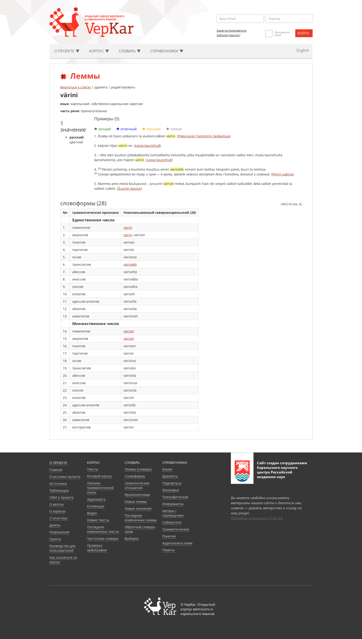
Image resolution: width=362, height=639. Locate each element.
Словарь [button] (130, 51)
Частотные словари (102, 538)
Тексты (92, 469)
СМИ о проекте (61, 497)
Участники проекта (64, 476)
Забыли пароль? (228, 35)
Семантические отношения (137, 485)
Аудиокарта (96, 499)
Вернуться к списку (75, 87)
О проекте (58, 463)
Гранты (55, 539)
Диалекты (170, 476)
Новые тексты (98, 520)
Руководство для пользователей (62, 548)
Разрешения (59, 532)
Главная (55, 469)
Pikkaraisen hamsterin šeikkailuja (203, 136)
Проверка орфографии (97, 547)
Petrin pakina (282, 174)
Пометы (168, 550)
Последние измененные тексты (103, 529)
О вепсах (56, 504)
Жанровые (170, 490)
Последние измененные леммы (141, 517)
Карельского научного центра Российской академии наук (277, 472)
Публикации (59, 490)
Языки (167, 469)
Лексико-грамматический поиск (100, 487)
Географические (175, 497)
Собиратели (171, 522)
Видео (92, 513)
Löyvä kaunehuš (147, 145)
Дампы (54, 525)
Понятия (169, 536)
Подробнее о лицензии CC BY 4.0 (257, 518)
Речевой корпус (99, 476)
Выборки (132, 538)
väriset (129, 331)
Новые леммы (136, 501)
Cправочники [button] (166, 51)
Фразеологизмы (137, 494)
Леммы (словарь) (138, 469)
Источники (58, 483)
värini (128, 227)
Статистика (58, 518)
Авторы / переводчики (173, 513)
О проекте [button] (66, 51)
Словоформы (135, 476)
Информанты (173, 504)
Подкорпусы (172, 483)
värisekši (130, 264)
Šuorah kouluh (129, 188)
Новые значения (138, 508)
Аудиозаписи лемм (177, 543)
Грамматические (175, 529)
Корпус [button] (99, 51)
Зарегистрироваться (231, 30)
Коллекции (95, 506)
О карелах (57, 511)
